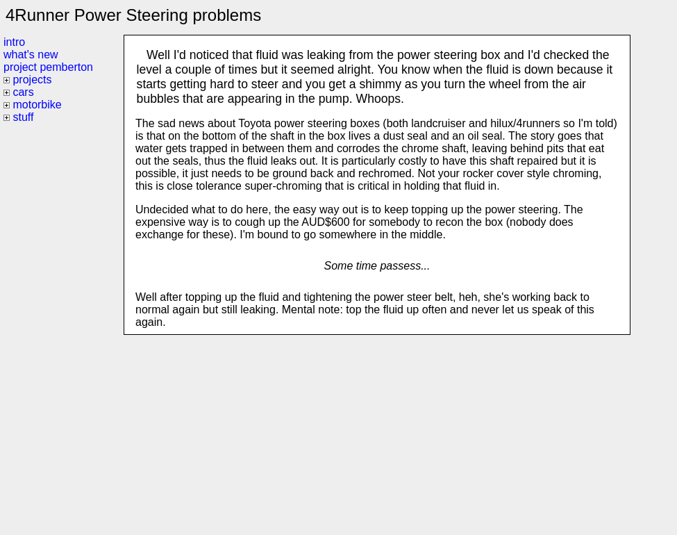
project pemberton (48, 67)
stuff (22, 117)
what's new (30, 54)
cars (22, 92)
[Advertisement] (376, 432)
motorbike (36, 104)
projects (31, 79)
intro (14, 42)
